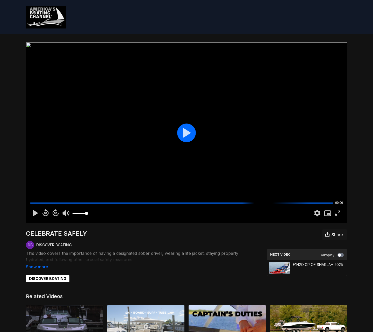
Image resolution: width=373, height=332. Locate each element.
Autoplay (332, 255)
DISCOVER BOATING (47, 271)
